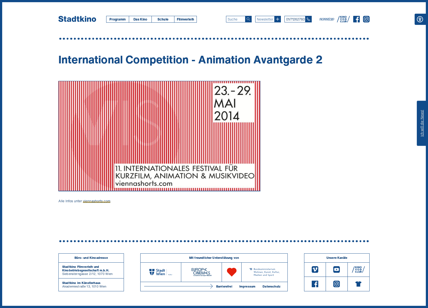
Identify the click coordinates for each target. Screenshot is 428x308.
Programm (117, 19)
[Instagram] (366, 20)
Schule (162, 19)
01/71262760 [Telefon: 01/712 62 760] (295, 19)
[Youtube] (336, 270)
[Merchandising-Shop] (358, 284)
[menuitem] (117, 19)
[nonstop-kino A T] (327, 19)
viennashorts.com (97, 201)
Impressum (247, 286)
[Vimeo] (315, 270)
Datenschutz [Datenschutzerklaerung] (271, 286)
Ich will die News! (422, 123)
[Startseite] (77, 19)
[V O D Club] (343, 20)
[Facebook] (356, 20)
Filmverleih (185, 19)
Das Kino (140, 19)
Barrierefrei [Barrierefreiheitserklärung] (224, 286)
